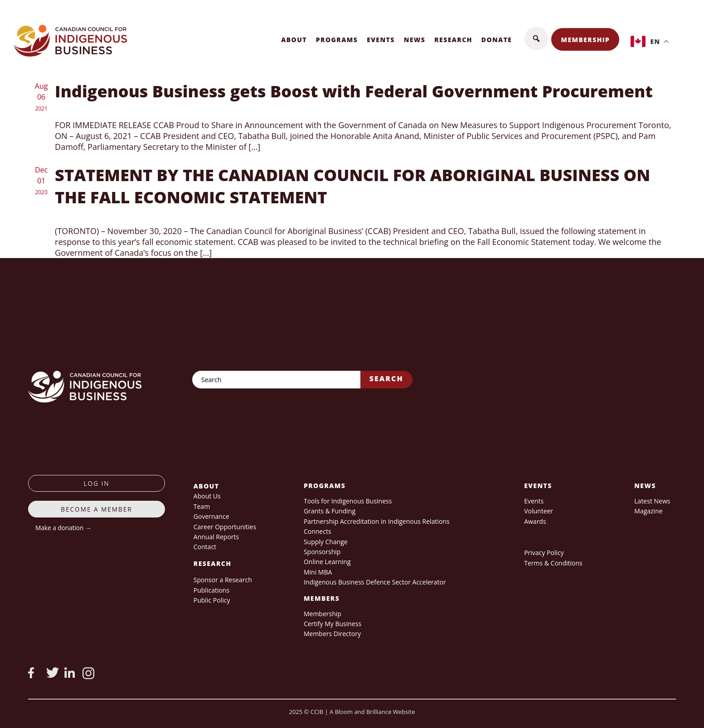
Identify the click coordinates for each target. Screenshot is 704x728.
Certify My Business (332, 623)
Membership (585, 39)
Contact (205, 546)
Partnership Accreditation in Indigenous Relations (377, 521)
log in (96, 483)
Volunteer (538, 511)
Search (386, 378)
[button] (536, 38)
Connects (317, 531)
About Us (207, 496)
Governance (211, 516)
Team (202, 506)
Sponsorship (322, 551)
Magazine (648, 511)
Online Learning (327, 561)
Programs (337, 39)
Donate (496, 39)
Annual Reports (216, 536)
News (415, 39)
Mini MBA (318, 572)
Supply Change (326, 541)
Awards (535, 521)
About (294, 39)
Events (381, 39)
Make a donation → (63, 527)
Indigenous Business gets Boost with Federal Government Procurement (354, 91)
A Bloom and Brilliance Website (372, 712)
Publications (211, 590)
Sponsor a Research (223, 579)
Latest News (652, 501)
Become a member (96, 509)
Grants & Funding (329, 511)
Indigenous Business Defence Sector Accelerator (375, 582)
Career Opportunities (225, 526)
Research (453, 39)
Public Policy (212, 600)
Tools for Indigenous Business (348, 501)
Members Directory (332, 633)
